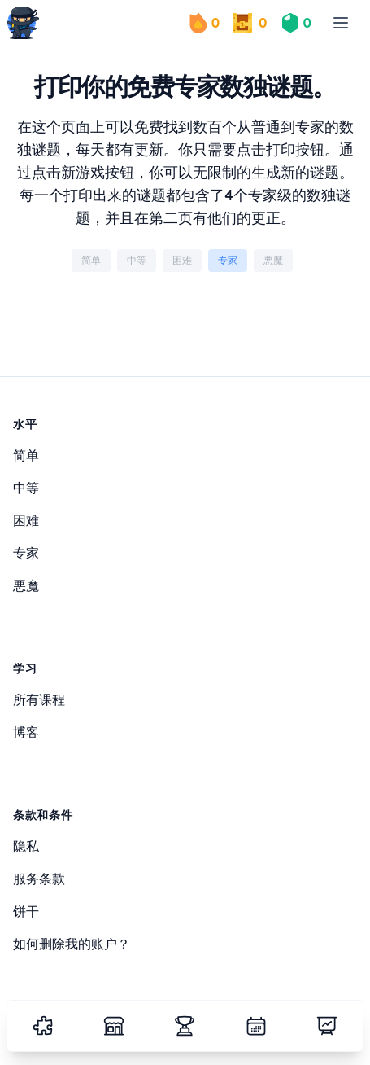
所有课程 (39, 699)
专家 (26, 553)
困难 (26, 520)
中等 (26, 488)
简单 (26, 455)
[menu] (340, 23)
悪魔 (26, 585)
